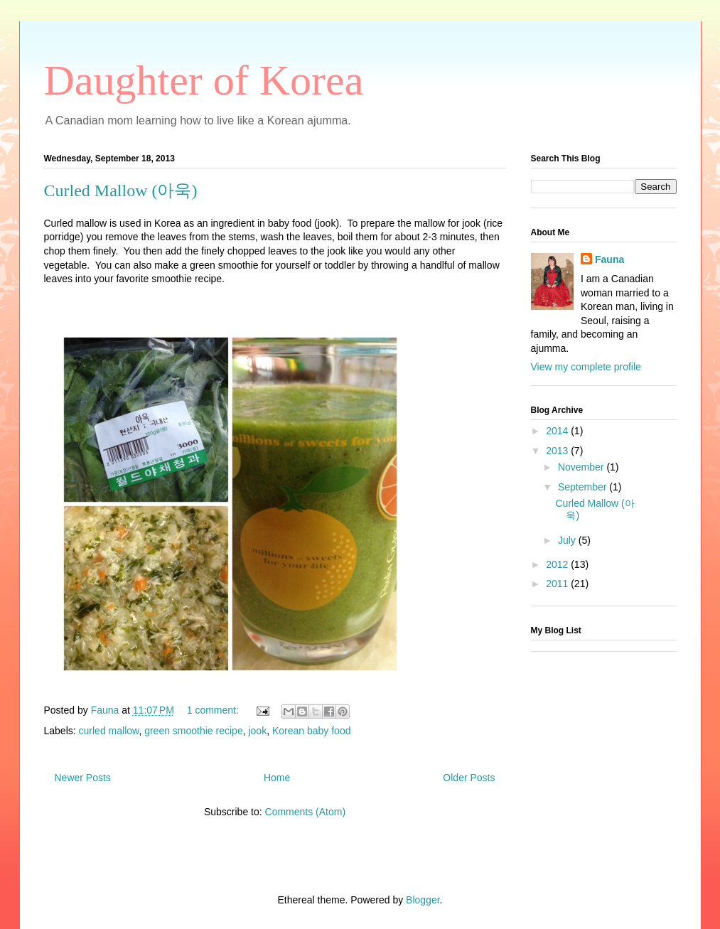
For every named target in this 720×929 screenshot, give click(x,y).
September (583, 487)
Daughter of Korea (204, 80)
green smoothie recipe (193, 730)
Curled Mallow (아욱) (121, 190)
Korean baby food (311, 730)
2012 (558, 564)
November (582, 467)
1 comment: (214, 710)
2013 (558, 450)
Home (277, 777)
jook (257, 730)
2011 (558, 583)
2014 (558, 430)
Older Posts (469, 777)
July (568, 540)
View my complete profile (586, 366)
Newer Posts (83, 777)
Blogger (422, 900)
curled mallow (109, 730)
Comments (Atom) (305, 811)
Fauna (609, 259)
